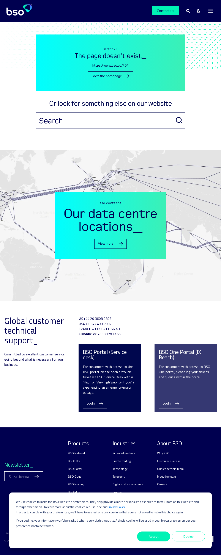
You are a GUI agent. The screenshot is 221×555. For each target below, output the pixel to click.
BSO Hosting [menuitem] (76, 484)
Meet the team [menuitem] (166, 476)
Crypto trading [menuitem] (122, 461)
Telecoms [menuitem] (119, 476)
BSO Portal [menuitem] (75, 468)
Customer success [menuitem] (168, 461)
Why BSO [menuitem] (163, 453)
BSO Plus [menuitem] (74, 492)
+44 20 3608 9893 (97, 318)
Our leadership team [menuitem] (170, 468)
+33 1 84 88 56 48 (106, 328)
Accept (154, 536)
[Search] (110, 120)
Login (95, 403)
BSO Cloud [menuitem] (75, 476)
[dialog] (110, 520)
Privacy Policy (116, 507)
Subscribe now (24, 476)
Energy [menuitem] (117, 492)
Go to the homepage (110, 76)
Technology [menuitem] (120, 468)
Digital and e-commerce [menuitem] (128, 484)
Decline (188, 536)
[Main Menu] (211, 11)
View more (110, 243)
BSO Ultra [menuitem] (74, 461)
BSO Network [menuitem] (77, 453)
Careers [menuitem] (162, 484)
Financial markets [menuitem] (124, 453)
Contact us (165, 11)
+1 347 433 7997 (99, 323)
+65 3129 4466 (109, 334)
